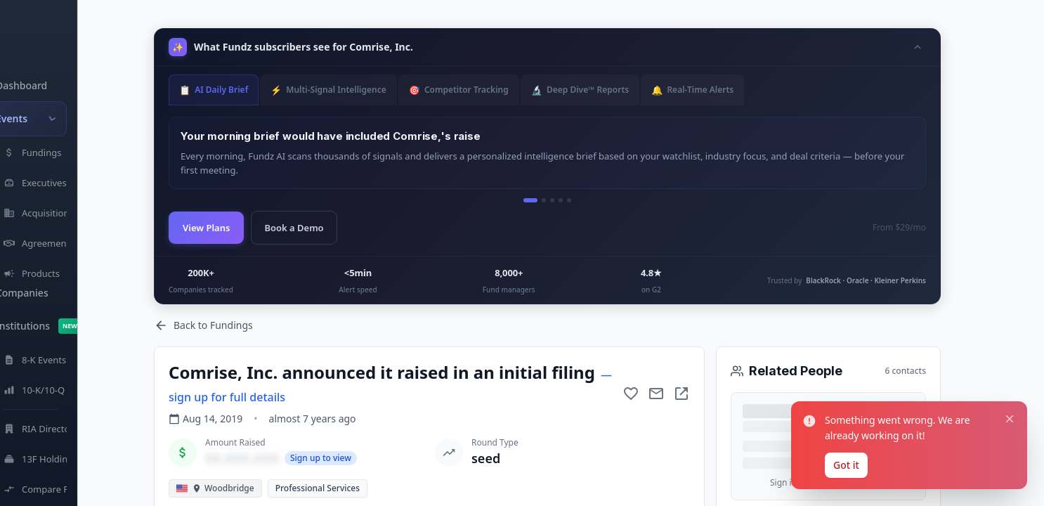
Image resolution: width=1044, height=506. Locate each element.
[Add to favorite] (630, 393)
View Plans (206, 227)
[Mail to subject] (656, 393)
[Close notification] (1009, 419)
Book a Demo (293, 227)
